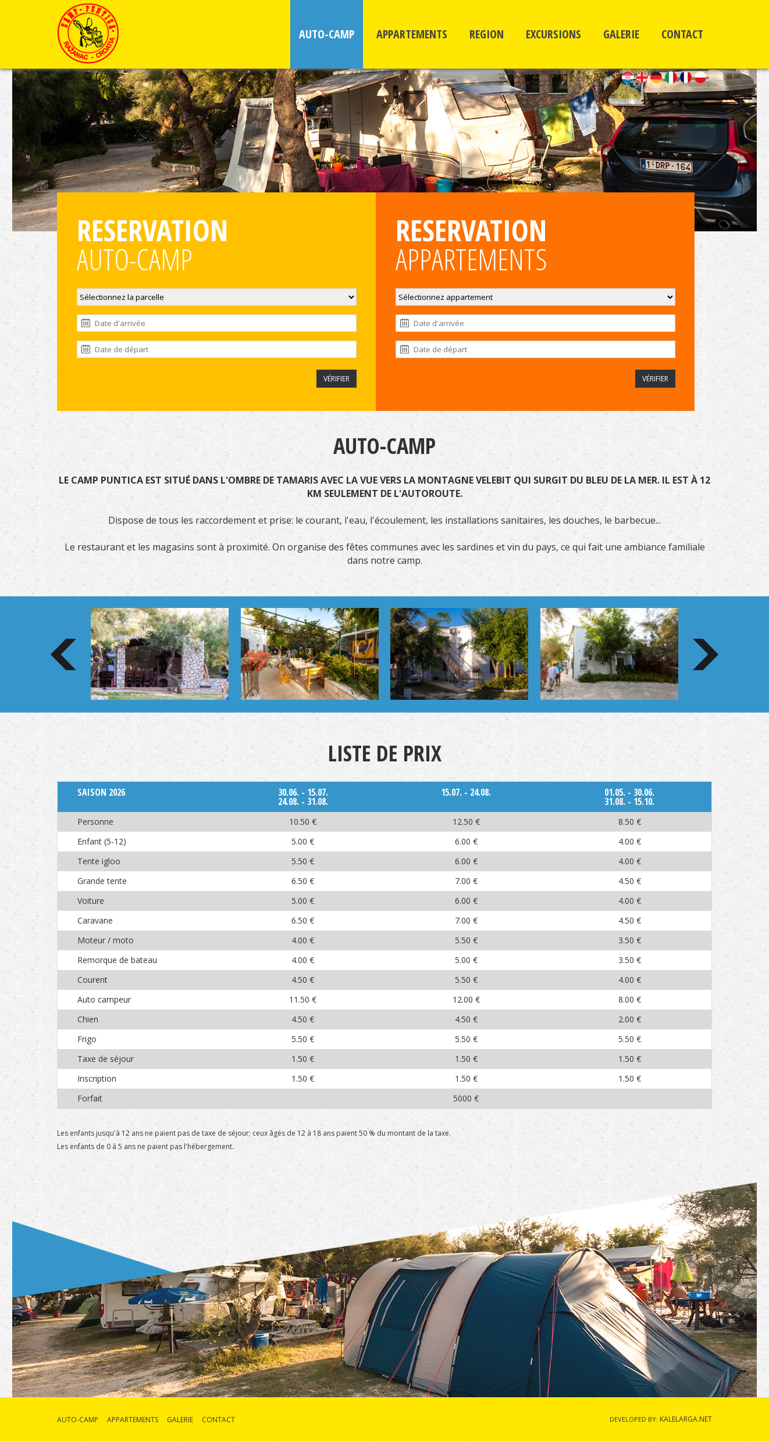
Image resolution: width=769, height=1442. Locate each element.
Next (705, 654)
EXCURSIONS (553, 34)
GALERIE (621, 34)
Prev (63, 654)
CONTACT (682, 34)
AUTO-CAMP (326, 34)
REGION (486, 34)
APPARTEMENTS (411, 34)
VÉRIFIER (336, 379)
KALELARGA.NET (686, 1419)
